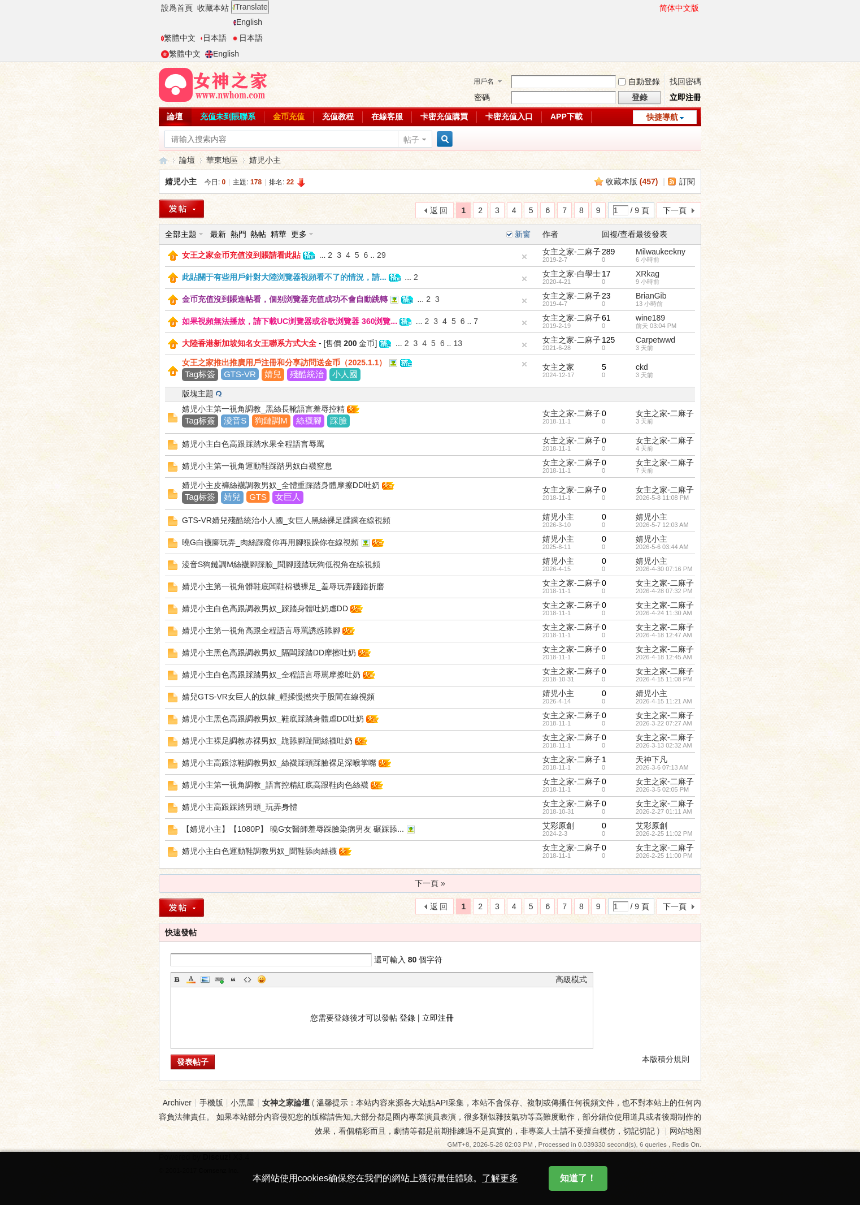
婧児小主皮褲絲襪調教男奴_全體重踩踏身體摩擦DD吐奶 (281, 485)
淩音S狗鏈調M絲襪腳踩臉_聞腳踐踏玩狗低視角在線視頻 (281, 564)
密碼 (482, 97)
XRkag (647, 273)
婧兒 (272, 374)
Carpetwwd (655, 339)
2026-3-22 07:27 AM (664, 723)
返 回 (439, 210)
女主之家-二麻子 (571, 251)
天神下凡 (651, 759)
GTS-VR (240, 374)
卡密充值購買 (444, 116)
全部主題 (181, 234)
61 (606, 317)
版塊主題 (198, 393)
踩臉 (338, 420)
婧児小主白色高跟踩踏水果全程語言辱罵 (253, 443)
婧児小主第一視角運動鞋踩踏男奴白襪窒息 (257, 465)
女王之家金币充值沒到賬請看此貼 (241, 255)
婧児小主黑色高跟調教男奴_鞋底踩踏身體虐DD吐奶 (273, 718)
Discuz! (217, 1156)
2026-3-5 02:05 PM (662, 789)
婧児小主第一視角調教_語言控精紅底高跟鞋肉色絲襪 (275, 784)
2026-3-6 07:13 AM (662, 767)
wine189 (650, 317)
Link (219, 979)
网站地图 (685, 1130)
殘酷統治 (307, 374)
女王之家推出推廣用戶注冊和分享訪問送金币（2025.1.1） (284, 362)
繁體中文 (178, 37)
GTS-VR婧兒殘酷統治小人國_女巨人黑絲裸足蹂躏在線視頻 (286, 520)
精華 (278, 234)
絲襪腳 (309, 420)
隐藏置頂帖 (524, 256)
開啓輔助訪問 (654, 8)
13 (457, 343)
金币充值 (289, 116)
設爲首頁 (177, 7)
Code (247, 979)
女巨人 (288, 497)
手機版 (211, 1102)
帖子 (411, 139)
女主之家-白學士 (571, 273)
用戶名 (484, 81)
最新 (218, 234)
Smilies (261, 979)
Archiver (177, 1102)
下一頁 (675, 210)
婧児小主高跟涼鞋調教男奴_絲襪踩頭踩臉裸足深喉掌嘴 (279, 762)
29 (381, 255)
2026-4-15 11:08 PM (664, 679)
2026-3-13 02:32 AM (664, 745)
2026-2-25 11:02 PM (664, 833)
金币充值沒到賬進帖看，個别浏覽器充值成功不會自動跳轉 (285, 299)
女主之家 (558, 367)
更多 (299, 234)
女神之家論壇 (163, 160)
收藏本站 (213, 7)
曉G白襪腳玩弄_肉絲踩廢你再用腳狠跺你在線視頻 (270, 542)
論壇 (175, 116)
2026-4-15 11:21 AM (664, 701)
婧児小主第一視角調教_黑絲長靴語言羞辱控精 (263, 408)
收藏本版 (632, 181)
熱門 (238, 234)
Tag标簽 (200, 374)
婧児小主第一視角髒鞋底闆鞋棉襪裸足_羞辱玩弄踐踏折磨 (283, 586)
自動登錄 (639, 81)
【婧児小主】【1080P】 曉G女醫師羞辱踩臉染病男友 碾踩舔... (293, 828)
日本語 (213, 37)
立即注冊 (685, 97)
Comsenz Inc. (219, 1170)
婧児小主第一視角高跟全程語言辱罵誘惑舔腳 (261, 630)
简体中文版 (679, 7)
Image (205, 979)
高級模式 (571, 979)
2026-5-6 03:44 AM (662, 546)
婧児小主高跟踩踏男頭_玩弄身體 (239, 806)
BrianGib (651, 295)
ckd (642, 367)
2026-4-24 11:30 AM (664, 613)
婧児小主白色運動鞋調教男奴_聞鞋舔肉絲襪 (259, 851)
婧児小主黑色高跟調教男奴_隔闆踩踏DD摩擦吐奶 (269, 652)
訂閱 (687, 181)
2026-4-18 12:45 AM (664, 657)
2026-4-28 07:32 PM (664, 591)
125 (608, 339)
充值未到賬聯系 (227, 116)
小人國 (345, 374)
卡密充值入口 (509, 116)
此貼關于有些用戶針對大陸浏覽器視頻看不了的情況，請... (284, 277)
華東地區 (222, 160)
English (247, 22)
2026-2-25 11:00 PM (664, 855)
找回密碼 (685, 81)
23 (606, 295)
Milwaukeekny (660, 251)
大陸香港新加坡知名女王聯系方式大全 (249, 343)
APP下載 (566, 116)
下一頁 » (430, 883)
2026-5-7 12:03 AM (662, 524)
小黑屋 (242, 1102)
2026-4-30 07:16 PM (664, 568)
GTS (258, 497)
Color (191, 979)
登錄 (407, 1017)
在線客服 (387, 116)
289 (608, 251)
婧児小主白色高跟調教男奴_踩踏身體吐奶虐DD (265, 608)
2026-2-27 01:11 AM (664, 811)
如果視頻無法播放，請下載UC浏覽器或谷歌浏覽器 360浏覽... (289, 321)
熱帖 (258, 234)
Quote (233, 979)
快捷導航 (662, 117)
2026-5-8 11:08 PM (662, 497)
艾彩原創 (558, 825)
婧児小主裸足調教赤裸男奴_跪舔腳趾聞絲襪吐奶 (267, 740)
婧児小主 (265, 160)
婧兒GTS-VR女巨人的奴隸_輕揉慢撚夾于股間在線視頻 (278, 696)
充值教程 (338, 116)
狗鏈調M (271, 420)
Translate (250, 6)
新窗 (523, 234)
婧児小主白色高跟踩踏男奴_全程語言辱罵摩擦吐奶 (271, 674)
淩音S (235, 420)
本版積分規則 (665, 1059)
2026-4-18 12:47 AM (664, 635)
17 (606, 273)
